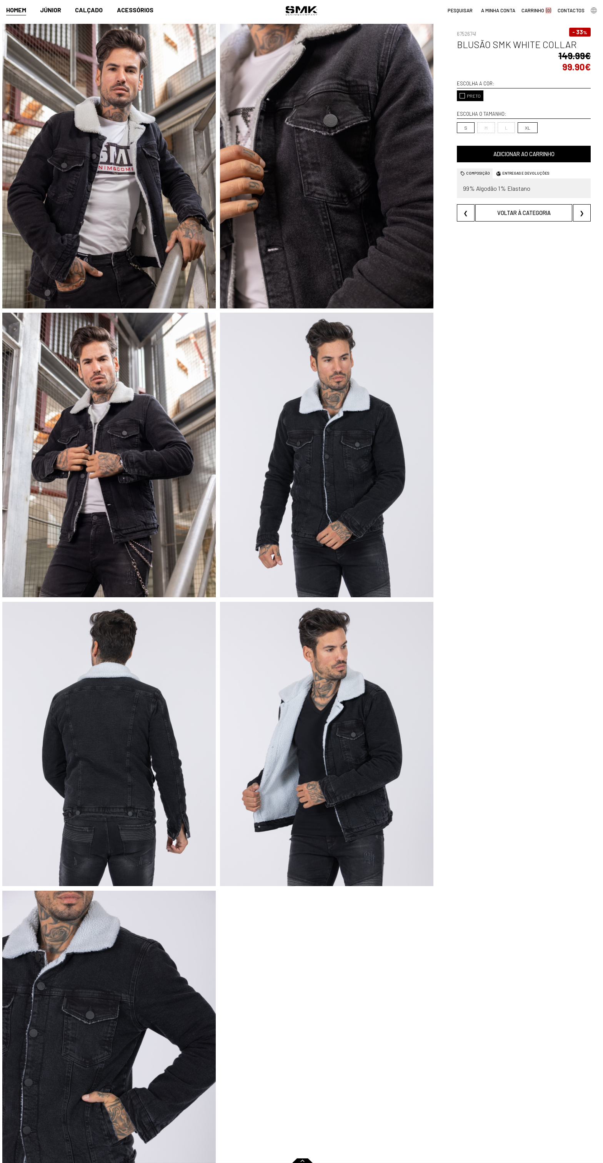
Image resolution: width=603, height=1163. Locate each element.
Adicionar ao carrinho (500, 143)
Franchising (335, 1113)
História (221, 1096)
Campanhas (290, 1096)
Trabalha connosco (235, 1121)
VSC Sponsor (290, 1113)
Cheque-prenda (407, 1104)
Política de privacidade (167, 1129)
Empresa (225, 1085)
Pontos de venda (346, 1085)
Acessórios (135, 10)
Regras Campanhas (162, 1096)
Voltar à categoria (500, 201)
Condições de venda (164, 1121)
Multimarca (335, 1104)
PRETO (423, 84)
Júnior (50, 10)
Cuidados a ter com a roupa (421, 1096)
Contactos (225, 1104)
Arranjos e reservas (411, 1113)
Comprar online (163, 1085)
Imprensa (289, 1085)
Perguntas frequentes (167, 1113)
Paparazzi (287, 1104)
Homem (16, 10)
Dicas (396, 1085)
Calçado (89, 10)
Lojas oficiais (337, 1096)
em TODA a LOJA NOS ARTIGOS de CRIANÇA (302, 1064)
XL (480, 116)
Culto (218, 1113)
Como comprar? (158, 1104)
